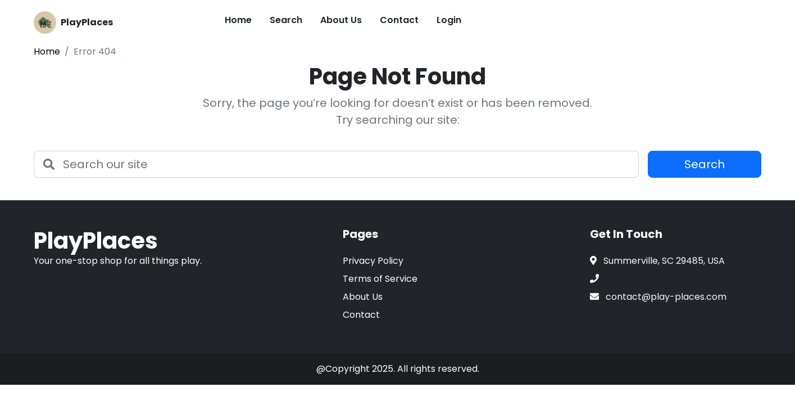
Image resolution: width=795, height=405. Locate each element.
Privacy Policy (373, 260)
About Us (341, 20)
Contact (399, 20)
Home (238, 20)
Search (286, 20)
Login (449, 20)
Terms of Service (380, 278)
